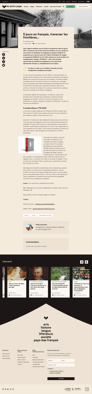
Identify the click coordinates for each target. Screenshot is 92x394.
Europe (33, 215)
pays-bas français (46, 340)
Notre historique (21, 357)
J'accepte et (56, 372)
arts (46, 324)
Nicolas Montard (74, 292)
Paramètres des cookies (38, 366)
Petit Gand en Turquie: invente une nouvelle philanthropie (13, 286)
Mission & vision (21, 359)
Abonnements (6, 353)
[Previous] (81, 262)
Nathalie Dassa (30, 292)
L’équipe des (23, 362)
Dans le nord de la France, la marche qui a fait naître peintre (56, 286)
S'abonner (70, 6)
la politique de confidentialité (54, 373)
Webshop (74, 1)
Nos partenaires (6, 358)
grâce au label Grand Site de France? (78, 286)
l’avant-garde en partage (35, 285)
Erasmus (26, 215)
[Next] (86, 262)
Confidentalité (36, 364)
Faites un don (83, 6)
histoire (46, 327)
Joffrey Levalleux (52, 292)
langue (46, 330)
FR (59, 1)
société (46, 337)
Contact (68, 1)
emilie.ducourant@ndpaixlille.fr (45, 204)
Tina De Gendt (8, 292)
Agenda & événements (38, 359)
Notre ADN (20, 355)
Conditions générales (37, 362)
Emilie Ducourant (29, 41)
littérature (46, 334)
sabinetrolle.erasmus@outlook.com (44, 209)
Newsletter (5, 1)
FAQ (64, 1)
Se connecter (81, 1)
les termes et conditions (57, 371)
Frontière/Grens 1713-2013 (45, 215)
